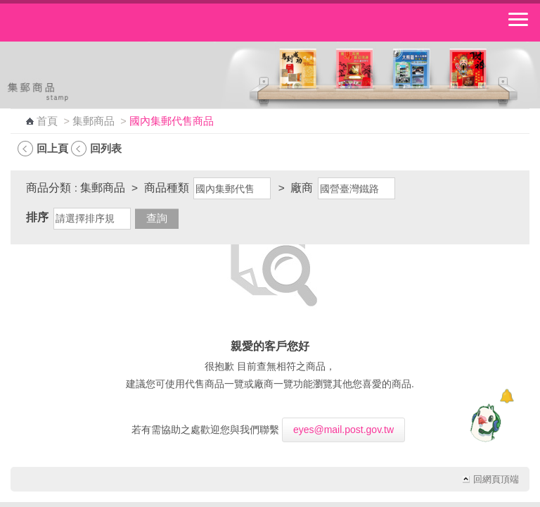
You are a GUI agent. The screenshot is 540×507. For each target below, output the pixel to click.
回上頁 (52, 148)
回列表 (106, 148)
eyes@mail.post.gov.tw (343, 429)
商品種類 (166, 188)
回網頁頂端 (496, 479)
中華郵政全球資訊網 (88, 22)
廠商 (301, 188)
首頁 (47, 121)
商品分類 (48, 188)
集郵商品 (93, 121)
